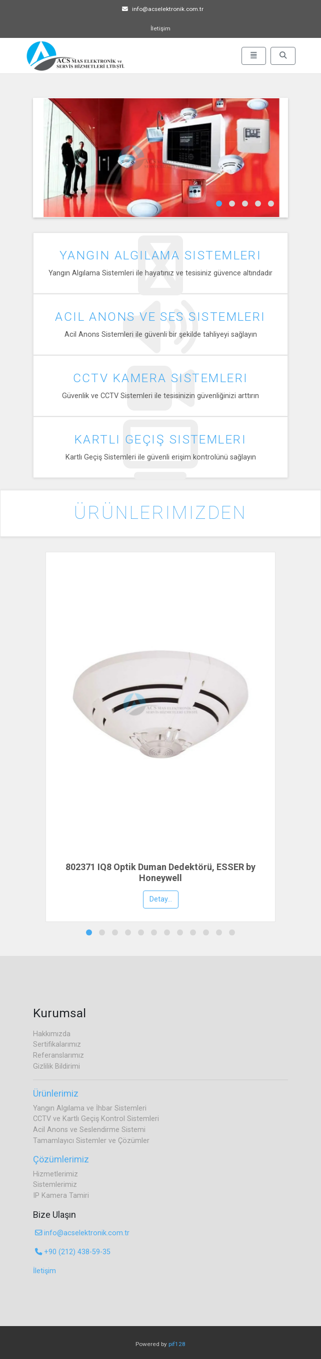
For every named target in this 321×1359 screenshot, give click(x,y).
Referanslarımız (58, 1055)
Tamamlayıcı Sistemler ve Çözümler (91, 1140)
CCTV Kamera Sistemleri (160, 378)
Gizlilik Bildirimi (56, 1066)
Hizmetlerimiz (55, 1174)
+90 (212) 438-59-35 (72, 1252)
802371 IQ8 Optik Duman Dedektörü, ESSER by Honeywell (161, 872)
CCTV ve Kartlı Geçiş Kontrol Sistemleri (96, 1119)
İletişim (160, 28)
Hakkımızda (51, 1034)
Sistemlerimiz (55, 1184)
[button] (219, 203)
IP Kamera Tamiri (61, 1195)
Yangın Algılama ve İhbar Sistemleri (89, 1108)
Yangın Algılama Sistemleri (161, 255)
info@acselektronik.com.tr (163, 8)
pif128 (177, 1344)
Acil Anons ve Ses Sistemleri (160, 316)
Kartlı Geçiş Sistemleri (160, 439)
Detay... (161, 899)
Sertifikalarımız (57, 1044)
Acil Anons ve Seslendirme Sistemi (89, 1130)
